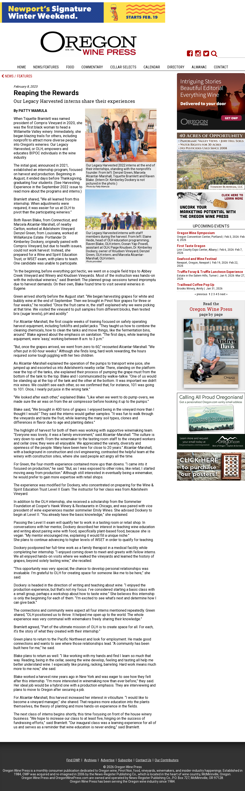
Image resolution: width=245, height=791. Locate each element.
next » (223, 294)
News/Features (46, 67)
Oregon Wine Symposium (196, 233)
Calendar (152, 67)
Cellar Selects (123, 67)
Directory (175, 67)
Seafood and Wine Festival (197, 259)
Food (70, 67)
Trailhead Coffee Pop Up (195, 285)
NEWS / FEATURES (16, 76)
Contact (221, 67)
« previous (201, 294)
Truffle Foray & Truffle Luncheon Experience (210, 272)
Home (21, 67)
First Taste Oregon (191, 246)
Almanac (199, 67)
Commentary (92, 67)
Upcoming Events (211, 226)
